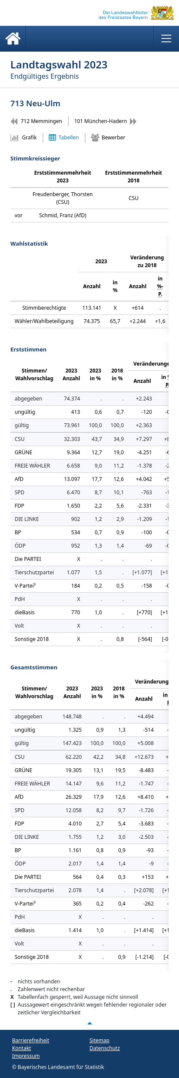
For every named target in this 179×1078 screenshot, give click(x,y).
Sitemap (100, 1040)
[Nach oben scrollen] (89, 1023)
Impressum (26, 1056)
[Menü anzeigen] (166, 39)
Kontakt (21, 1048)
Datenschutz (105, 1048)
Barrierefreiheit (30, 1040)
